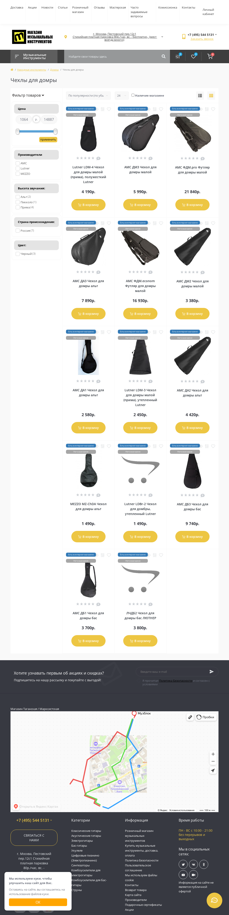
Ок (38, 902)
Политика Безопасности (175, 681)
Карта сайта (133, 895)
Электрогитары (82, 841)
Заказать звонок (202, 39)
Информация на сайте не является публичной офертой (196, 886)
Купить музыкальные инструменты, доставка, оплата (141, 850)
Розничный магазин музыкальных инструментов (139, 836)
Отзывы (99, 7)
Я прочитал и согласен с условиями (176, 682)
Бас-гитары (79, 846)
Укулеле (77, 850)
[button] (114, 36)
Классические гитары (86, 831)
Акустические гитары (86, 836)
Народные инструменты (31, 69)
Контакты (188, 7)
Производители (136, 900)
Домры (54, 69)
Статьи (63, 7)
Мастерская (118, 7)
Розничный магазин (80, 9)
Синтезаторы (80, 865)
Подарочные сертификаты (143, 905)
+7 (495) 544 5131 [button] (34, 820)
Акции (32, 7)
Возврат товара (135, 890)
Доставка (17, 7)
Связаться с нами (34, 837)
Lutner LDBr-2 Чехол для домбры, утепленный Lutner (140, 509)
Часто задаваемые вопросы (139, 11)
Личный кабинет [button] (208, 12)
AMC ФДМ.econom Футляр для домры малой (140, 286)
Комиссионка (167, 7)
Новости (47, 7)
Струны (76, 890)
